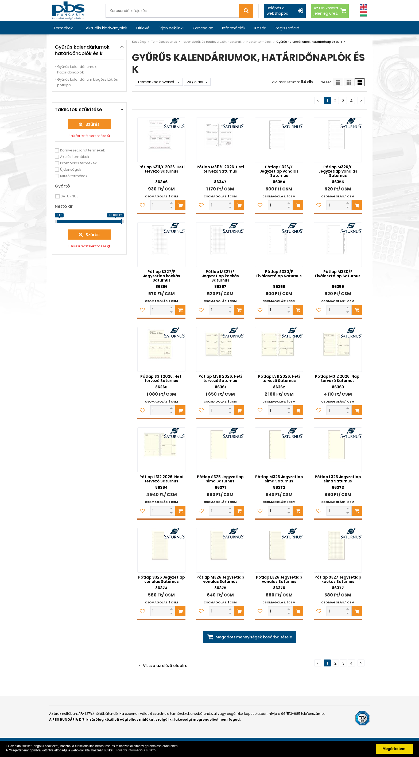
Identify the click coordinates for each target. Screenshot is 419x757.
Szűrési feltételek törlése (87, 136)
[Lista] (338, 82)
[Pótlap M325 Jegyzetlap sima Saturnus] (279, 449)
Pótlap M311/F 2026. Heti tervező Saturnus (220, 169)
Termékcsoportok (164, 42)
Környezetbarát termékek (82, 150)
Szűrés (93, 124)
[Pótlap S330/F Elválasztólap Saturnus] (279, 244)
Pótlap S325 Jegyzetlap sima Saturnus (220, 479)
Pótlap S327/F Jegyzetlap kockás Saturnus (161, 276)
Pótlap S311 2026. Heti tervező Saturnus (161, 378)
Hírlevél (143, 28)
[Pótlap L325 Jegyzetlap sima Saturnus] (338, 449)
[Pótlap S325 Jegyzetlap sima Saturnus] (220, 449)
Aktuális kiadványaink (106, 28)
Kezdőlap (139, 42)
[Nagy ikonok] (359, 82)
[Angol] (363, 7)
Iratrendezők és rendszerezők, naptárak (212, 42)
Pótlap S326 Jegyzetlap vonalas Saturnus (161, 579)
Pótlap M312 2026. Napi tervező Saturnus (337, 378)
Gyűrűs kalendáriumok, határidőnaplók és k (309, 42)
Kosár (260, 28)
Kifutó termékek (73, 175)
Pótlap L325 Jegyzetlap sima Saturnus (338, 479)
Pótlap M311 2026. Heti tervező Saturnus (220, 378)
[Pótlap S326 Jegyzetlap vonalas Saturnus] (161, 550)
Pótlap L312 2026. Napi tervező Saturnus (161, 479)
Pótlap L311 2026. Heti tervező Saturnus (279, 378)
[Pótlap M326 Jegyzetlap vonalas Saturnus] (220, 550)
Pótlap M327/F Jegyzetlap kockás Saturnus (220, 276)
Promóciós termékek (78, 163)
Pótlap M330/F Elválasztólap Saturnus (337, 274)
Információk (233, 28)
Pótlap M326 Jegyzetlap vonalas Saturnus (220, 579)
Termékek (63, 28)
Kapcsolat (203, 28)
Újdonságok (70, 169)
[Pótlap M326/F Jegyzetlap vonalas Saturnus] (338, 140)
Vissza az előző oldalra (165, 665)
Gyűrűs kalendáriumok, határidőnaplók (77, 69)
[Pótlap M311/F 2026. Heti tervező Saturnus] (220, 140)
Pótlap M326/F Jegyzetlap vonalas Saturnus (338, 171)
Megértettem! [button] (394, 749)
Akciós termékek (74, 156)
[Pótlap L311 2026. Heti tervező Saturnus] (279, 349)
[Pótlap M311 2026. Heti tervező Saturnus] (220, 349)
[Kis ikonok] (349, 82)
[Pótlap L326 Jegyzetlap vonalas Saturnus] (279, 550)
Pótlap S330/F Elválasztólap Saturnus (279, 274)
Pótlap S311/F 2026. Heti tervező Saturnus (161, 169)
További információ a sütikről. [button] (136, 750)
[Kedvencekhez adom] (142, 205)
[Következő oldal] (361, 100)
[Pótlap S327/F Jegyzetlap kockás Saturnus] (161, 244)
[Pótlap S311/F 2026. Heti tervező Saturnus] (161, 140)
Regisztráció (287, 28)
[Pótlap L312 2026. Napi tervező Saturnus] (161, 449)
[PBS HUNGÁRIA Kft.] (68, 10)
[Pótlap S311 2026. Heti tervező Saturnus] (161, 349)
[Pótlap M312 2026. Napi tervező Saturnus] (338, 349)
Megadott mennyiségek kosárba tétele (254, 637)
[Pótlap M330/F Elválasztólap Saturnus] (338, 244)
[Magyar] (363, 14)
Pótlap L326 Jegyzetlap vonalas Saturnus (279, 579)
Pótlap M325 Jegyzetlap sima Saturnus (279, 479)
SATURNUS (70, 196)
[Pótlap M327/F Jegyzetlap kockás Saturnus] (220, 244)
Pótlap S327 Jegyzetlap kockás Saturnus (338, 579)
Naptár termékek (258, 42)
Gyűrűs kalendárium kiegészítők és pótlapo (87, 82)
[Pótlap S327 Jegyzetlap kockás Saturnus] (338, 550)
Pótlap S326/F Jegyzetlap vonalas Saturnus (279, 171)
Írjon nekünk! (172, 28)
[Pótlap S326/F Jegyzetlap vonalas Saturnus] (279, 140)
